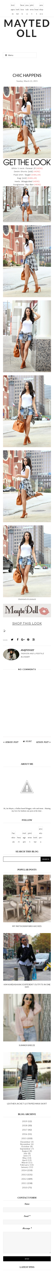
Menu (9, 55)
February (24, 1165)
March (25, 1162)
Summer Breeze (27, 1045)
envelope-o (41, 5)
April (24, 1160)
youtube (27, 5)
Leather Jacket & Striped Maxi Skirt (27, 1103)
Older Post (42, 742)
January (25, 1167)
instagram (13, 5)
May (25, 1158)
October (25, 1146)
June (25, 1156)
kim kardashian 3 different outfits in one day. (27, 985)
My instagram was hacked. (27, 926)
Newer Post (11, 742)
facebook (22, 5)
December (25, 1142)
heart (37, 9)
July (25, 1153)
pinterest (32, 5)
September (25, 1149)
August (25, 1151)
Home (29, 741)
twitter (17, 9)
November (25, 1144)
